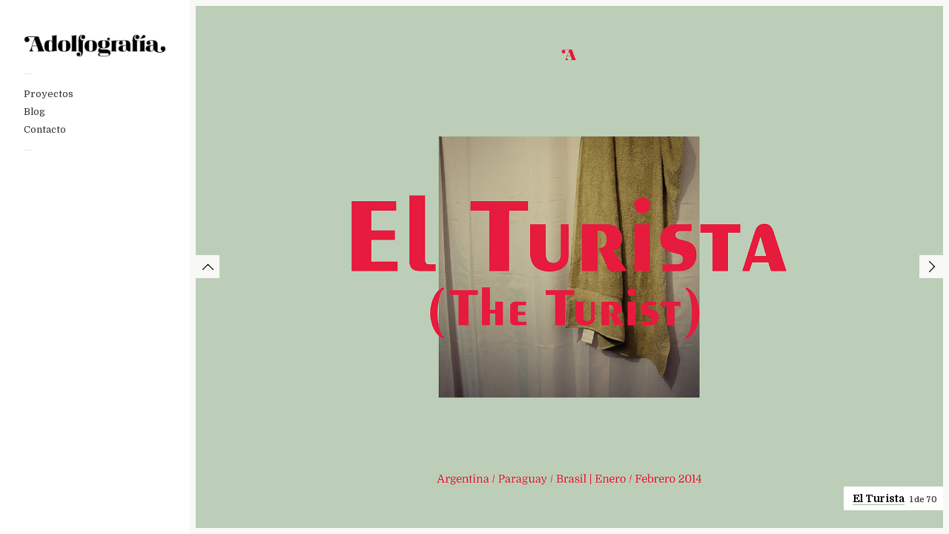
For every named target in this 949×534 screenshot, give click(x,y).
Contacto (45, 129)
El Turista (879, 498)
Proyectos (48, 93)
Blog (34, 111)
